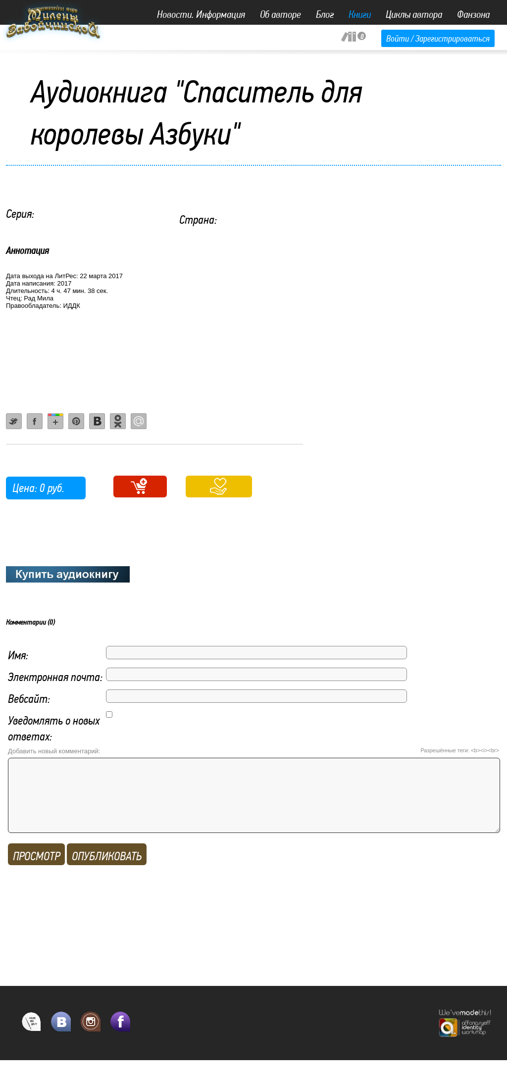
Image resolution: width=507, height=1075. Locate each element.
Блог (325, 14)
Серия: (20, 213)
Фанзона (473, 14)
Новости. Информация (201, 14)
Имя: (18, 655)
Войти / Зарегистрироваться (438, 38)
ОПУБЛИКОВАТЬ (107, 871)
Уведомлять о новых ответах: (54, 728)
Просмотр (36, 871)
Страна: (198, 219)
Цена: (24, 487)
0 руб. (52, 487)
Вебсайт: (29, 698)
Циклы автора (414, 14)
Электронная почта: (55, 677)
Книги (360, 14)
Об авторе (280, 14)
